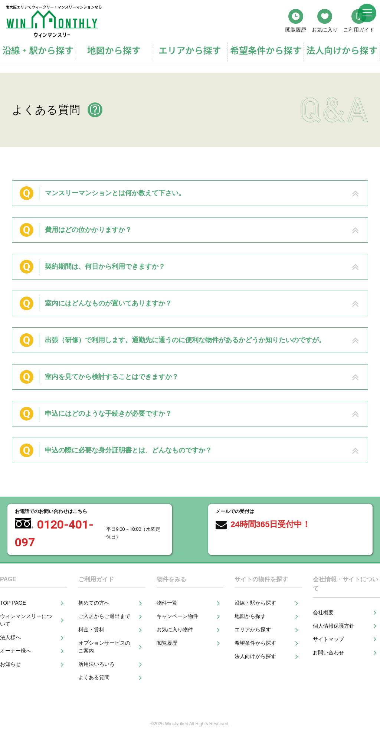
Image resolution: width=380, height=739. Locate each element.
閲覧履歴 (295, 21)
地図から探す (114, 49)
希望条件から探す (265, 49)
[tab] (190, 193)
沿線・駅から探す (37, 49)
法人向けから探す (341, 49)
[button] (190, 193)
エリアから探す (189, 49)
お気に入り (325, 21)
